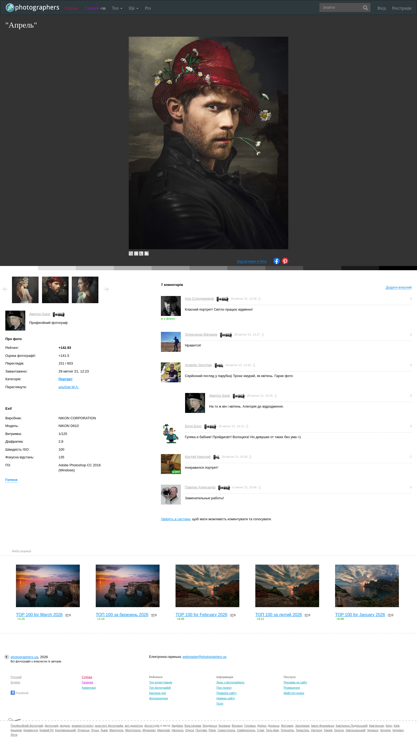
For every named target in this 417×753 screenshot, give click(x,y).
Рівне (212, 730)
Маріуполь (116, 730)
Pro (148, 8)
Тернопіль (287, 730)
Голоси (11, 480)
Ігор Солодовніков (199, 299)
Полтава (201, 730)
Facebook (19, 693)
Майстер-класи (294, 693)
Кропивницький (65, 730)
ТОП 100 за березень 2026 (122, 614)
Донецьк (273, 725)
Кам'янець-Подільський (351, 725)
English (15, 682)
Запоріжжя (302, 725)
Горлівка (250, 725)
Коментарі (89, 687)
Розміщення (292, 687)
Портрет (66, 379)
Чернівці (398, 730)
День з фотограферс (230, 682)
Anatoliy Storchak (198, 365)
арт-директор (134, 725)
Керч (389, 725)
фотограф (51, 725)
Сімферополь (246, 730)
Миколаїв (163, 730)
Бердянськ (210, 725)
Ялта (14, 734)
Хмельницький (355, 730)
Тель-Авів (272, 730)
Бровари (224, 725)
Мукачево (149, 730)
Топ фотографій (160, 687)
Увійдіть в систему (175, 519)
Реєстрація (401, 8)
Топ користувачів (160, 682)
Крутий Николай (198, 457)
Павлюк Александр (200, 487)
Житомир (287, 725)
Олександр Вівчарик (201, 334)
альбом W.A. (69, 387)
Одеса (189, 730)
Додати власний (399, 287)
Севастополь (226, 730)
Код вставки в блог (252, 261)
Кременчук (30, 730)
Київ (396, 725)
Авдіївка (177, 725)
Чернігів (385, 730)
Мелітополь (133, 730)
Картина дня (157, 693)
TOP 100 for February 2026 (201, 614)
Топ (117, 8)
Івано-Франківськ (322, 725)
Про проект (224, 687)
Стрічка (71, 8)
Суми (260, 730)
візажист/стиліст (82, 725)
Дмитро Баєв (39, 314)
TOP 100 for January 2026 (360, 614)
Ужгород (316, 730)
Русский (16, 677)
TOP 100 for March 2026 (39, 614)
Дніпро (261, 725)
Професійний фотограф (27, 725)
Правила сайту (226, 693)
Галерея (95, 8)
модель (65, 725)
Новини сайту (225, 698)
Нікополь (178, 730)
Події (219, 703)
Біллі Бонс (193, 426)
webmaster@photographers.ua (204, 657)
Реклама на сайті (295, 682)
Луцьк (95, 730)
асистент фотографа (109, 725)
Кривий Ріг (46, 730)
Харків (328, 730)
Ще (134, 8)
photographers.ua (24, 657)
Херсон (339, 730)
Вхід (382, 8)
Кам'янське (376, 725)
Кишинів (16, 730)
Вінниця (237, 725)
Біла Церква (193, 725)
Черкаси (372, 730)
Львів (104, 730)
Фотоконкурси (158, 698)
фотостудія (152, 725)
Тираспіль (302, 730)
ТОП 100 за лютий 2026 (278, 614)
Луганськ (83, 730)
